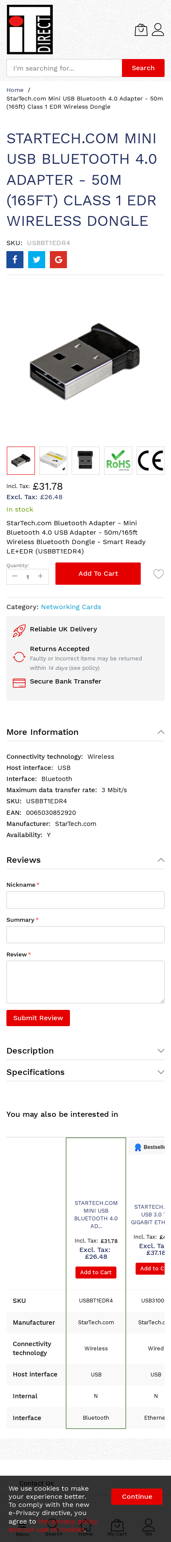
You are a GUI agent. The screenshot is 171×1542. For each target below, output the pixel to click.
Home (14, 89)
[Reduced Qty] (14, 577)
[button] (53, 461)
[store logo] (29, 29)
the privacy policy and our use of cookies (53, 1525)
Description (30, 1050)
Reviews (23, 860)
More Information (42, 732)
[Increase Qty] (40, 577)
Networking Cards (71, 607)
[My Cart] (141, 29)
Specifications (35, 1072)
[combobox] (64, 68)
